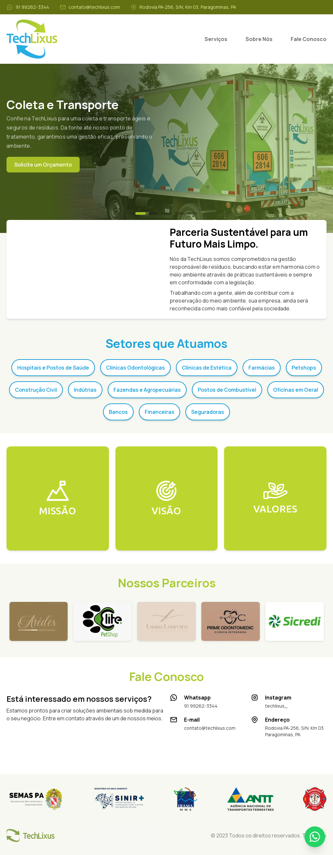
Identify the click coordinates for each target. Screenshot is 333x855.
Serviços (216, 39)
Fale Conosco (308, 39)
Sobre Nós (259, 39)
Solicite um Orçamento (43, 164)
